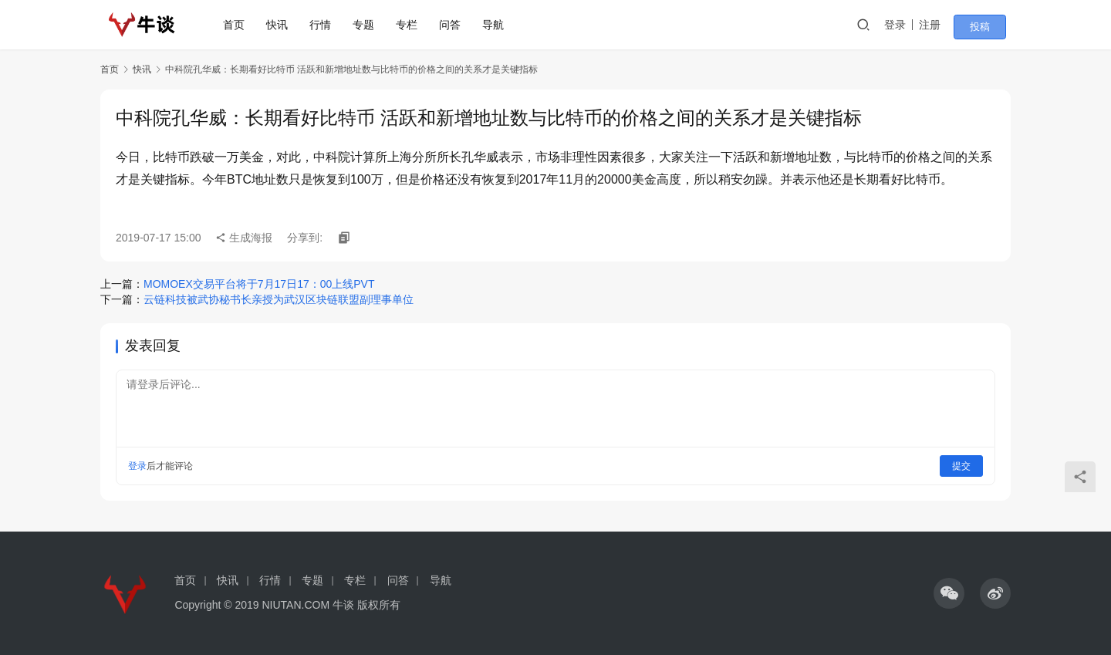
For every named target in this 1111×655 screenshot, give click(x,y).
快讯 (284, 25)
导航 (501, 25)
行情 (328, 25)
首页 (241, 25)
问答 (457, 25)
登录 (909, 25)
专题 (371, 25)
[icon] (949, 593)
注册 (944, 25)
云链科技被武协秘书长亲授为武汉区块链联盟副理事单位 (279, 299)
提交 (961, 466)
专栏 (414, 25)
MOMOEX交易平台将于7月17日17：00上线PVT (259, 284)
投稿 (989, 25)
